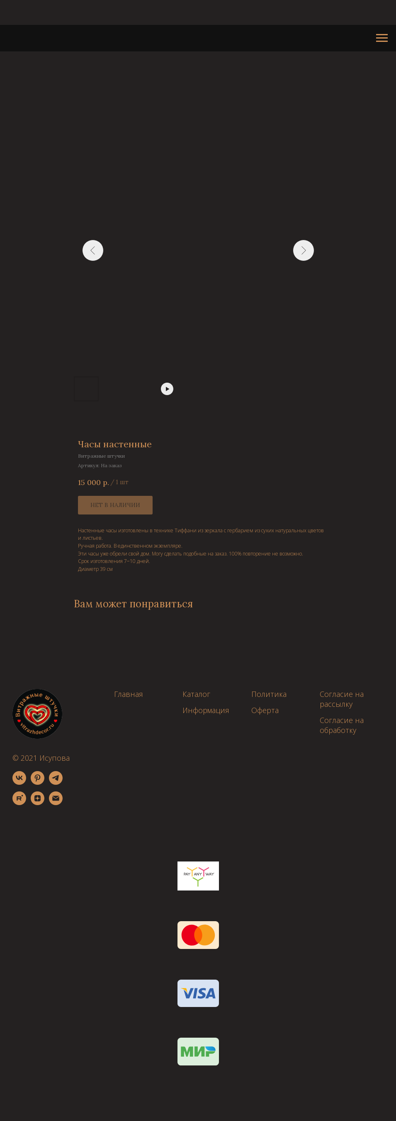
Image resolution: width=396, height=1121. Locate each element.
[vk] (19, 782)
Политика (269, 694)
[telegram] (56, 782)
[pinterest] (37, 782)
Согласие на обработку (342, 725)
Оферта (265, 710)
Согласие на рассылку (342, 699)
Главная (128, 694)
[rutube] (19, 802)
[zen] (37, 802)
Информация (205, 710)
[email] (56, 802)
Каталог (196, 694)
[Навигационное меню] (382, 38)
